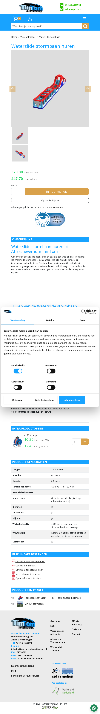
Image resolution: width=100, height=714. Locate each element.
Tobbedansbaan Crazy (35, 601)
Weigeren (19, 392)
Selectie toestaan (50, 392)
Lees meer (58, 210)
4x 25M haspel (31, 439)
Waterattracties (27, 37)
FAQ (52, 629)
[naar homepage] (31, 7)
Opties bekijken (50, 203)
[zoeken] (85, 26)
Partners (76, 633)
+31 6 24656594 (70, 5)
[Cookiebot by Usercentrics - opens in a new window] (83, 320)
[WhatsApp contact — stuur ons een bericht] (94, 708)
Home (14, 37)
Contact (75, 638)
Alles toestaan (81, 392)
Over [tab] (82, 328)
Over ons (55, 625)
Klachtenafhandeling (22, 669)
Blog (13, 674)
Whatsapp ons (70, 9)
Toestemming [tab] (17, 328)
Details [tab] (50, 328)
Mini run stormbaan (34, 607)
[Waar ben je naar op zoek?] (46, 26)
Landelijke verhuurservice (25, 679)
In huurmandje (57, 195)
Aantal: (14, 188)
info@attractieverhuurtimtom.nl (29, 653)
